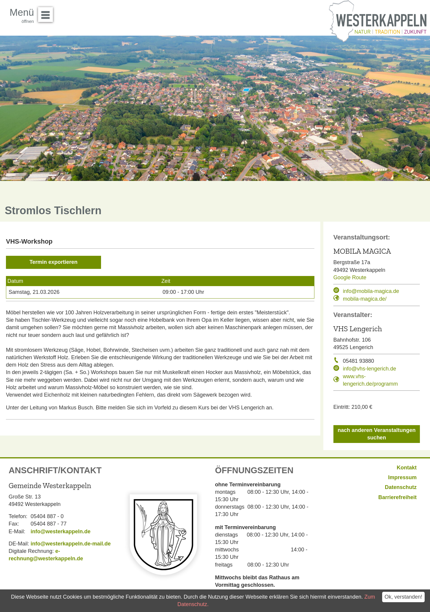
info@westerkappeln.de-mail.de (71, 544)
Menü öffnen (47, 12)
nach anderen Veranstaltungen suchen (376, 434)
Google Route (349, 277)
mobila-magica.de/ (365, 299)
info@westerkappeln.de (61, 531)
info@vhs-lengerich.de (369, 369)
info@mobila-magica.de (371, 291)
